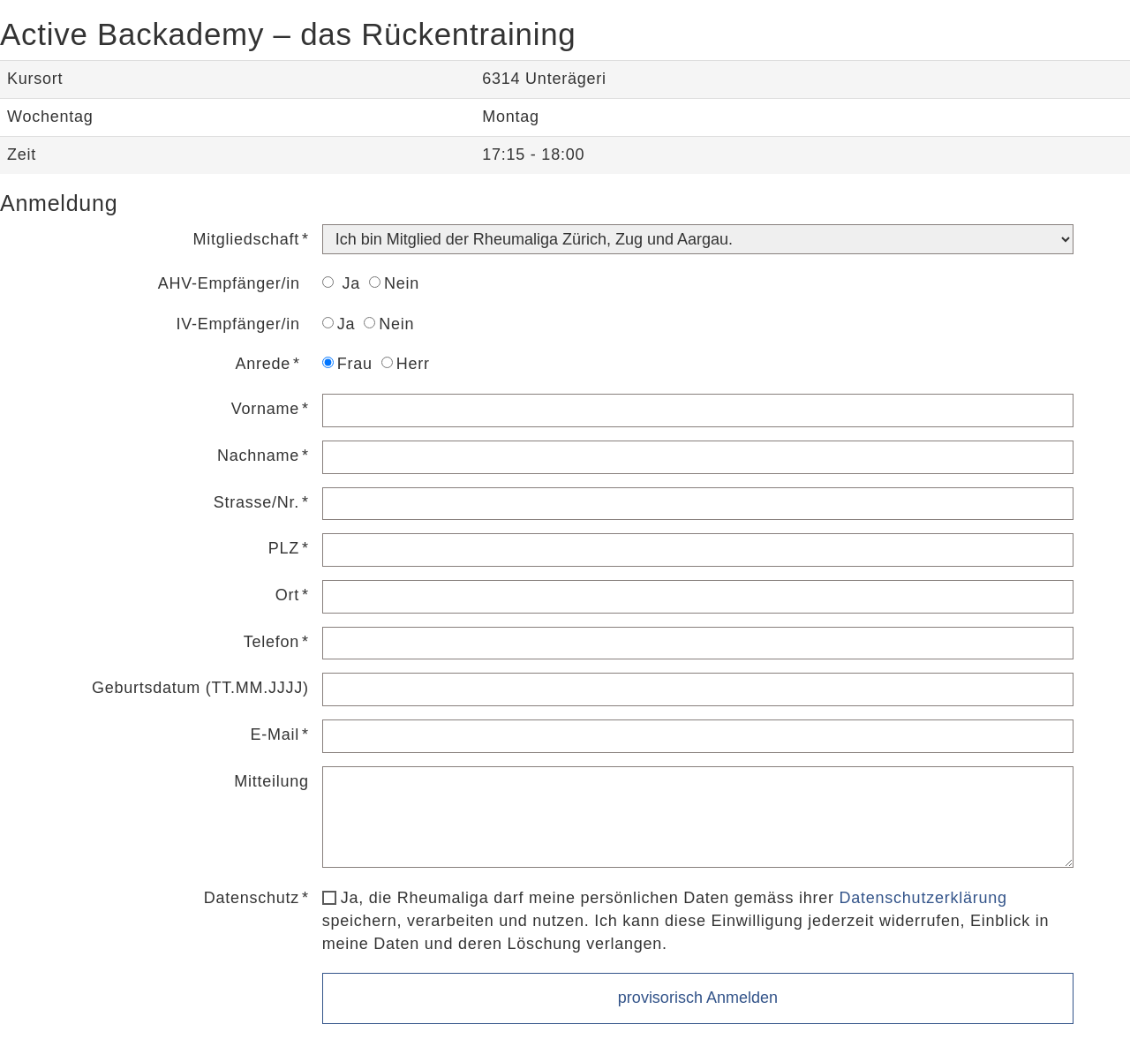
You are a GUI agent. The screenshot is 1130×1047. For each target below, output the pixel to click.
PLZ (283, 548)
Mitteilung (271, 781)
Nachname (258, 455)
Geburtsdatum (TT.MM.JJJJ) (200, 688)
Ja (341, 283)
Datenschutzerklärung (923, 898)
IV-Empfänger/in (237, 324)
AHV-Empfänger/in (229, 283)
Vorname (265, 409)
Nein (394, 283)
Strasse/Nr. (256, 502)
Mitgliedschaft (245, 239)
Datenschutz (251, 898)
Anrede (262, 364)
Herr (405, 364)
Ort (287, 595)
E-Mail (275, 734)
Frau (347, 364)
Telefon (271, 642)
